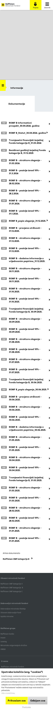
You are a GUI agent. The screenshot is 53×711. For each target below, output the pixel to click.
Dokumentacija (16, 103)
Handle (3, 84)
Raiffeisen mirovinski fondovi (12, 666)
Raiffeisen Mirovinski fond (10, 6)
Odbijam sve (37, 700)
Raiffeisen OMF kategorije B (12, 587)
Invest (3, 637)
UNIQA (3, 649)
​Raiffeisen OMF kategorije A (12, 584)
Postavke (26, 707)
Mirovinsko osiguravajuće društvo (14, 645)
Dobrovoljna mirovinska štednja (13, 609)
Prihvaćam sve (17, 700)
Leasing (4, 641)
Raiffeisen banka (7, 634)
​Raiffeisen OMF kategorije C (12, 591)
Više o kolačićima (8, 693)
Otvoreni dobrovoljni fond (11, 612)
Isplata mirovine (7, 616)
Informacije (16, 87)
